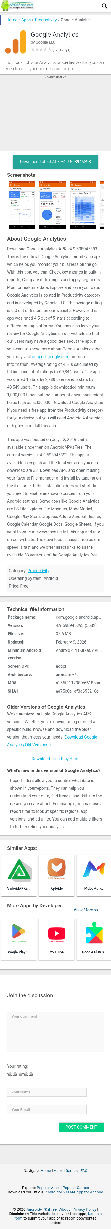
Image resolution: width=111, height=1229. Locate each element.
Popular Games (75, 1187)
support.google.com (50, 356)
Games (71, 1170)
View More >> (86, 910)
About (64, 1209)
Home (11, 19)
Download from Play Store (56, 758)
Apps (26, 19)
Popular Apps (48, 1187)
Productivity (46, 19)
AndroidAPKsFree (41, 1209)
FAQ (84, 1170)
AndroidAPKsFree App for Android (74, 1192)
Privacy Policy (84, 1209)
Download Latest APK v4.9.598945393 (55, 161)
